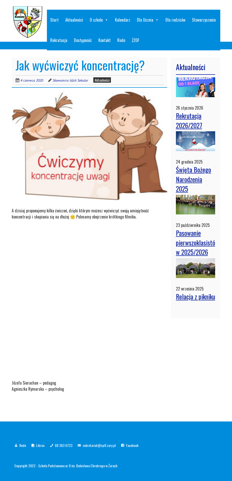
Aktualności (74, 20)
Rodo (121, 40)
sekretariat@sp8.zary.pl (99, 445)
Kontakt (104, 40)
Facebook (132, 445)
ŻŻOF (135, 40)
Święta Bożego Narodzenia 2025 (193, 179)
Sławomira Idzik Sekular (70, 80)
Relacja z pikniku (195, 296)
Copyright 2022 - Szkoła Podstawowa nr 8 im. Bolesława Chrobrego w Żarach (65, 465)
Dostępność (83, 40)
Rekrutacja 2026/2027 (189, 120)
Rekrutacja (58, 40)
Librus (40, 445)
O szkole (99, 20)
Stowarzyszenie (204, 20)
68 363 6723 (63, 445)
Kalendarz (122, 20)
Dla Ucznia (148, 20)
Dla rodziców (175, 20)
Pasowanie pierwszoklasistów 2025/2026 (195, 242)
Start (54, 20)
